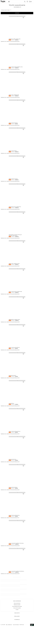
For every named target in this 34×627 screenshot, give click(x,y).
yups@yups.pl (9, 624)
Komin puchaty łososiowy (13, 487)
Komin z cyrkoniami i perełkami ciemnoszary (16, 543)
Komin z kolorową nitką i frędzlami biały (15, 291)
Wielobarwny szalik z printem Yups (14, 38)
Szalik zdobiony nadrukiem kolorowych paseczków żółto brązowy (15, 235)
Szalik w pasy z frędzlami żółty (14, 94)
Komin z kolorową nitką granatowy (14, 431)
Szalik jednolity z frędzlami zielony (14, 319)
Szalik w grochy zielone (13, 150)
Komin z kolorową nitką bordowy (14, 515)
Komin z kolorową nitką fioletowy (14, 347)
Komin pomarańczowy (12, 459)
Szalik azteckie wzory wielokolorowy (15, 206)
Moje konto (17, 612)
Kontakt (17, 609)
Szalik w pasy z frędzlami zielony (14, 263)
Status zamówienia (17, 603)
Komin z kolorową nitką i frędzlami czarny (16, 66)
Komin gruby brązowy (12, 375)
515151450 (3, 624)
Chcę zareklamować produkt (17, 606)
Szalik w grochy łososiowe (13, 122)
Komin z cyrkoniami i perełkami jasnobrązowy (16, 571)
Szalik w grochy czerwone (13, 178)
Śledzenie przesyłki (17, 604)
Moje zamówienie (17, 600)
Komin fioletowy (11, 403)
